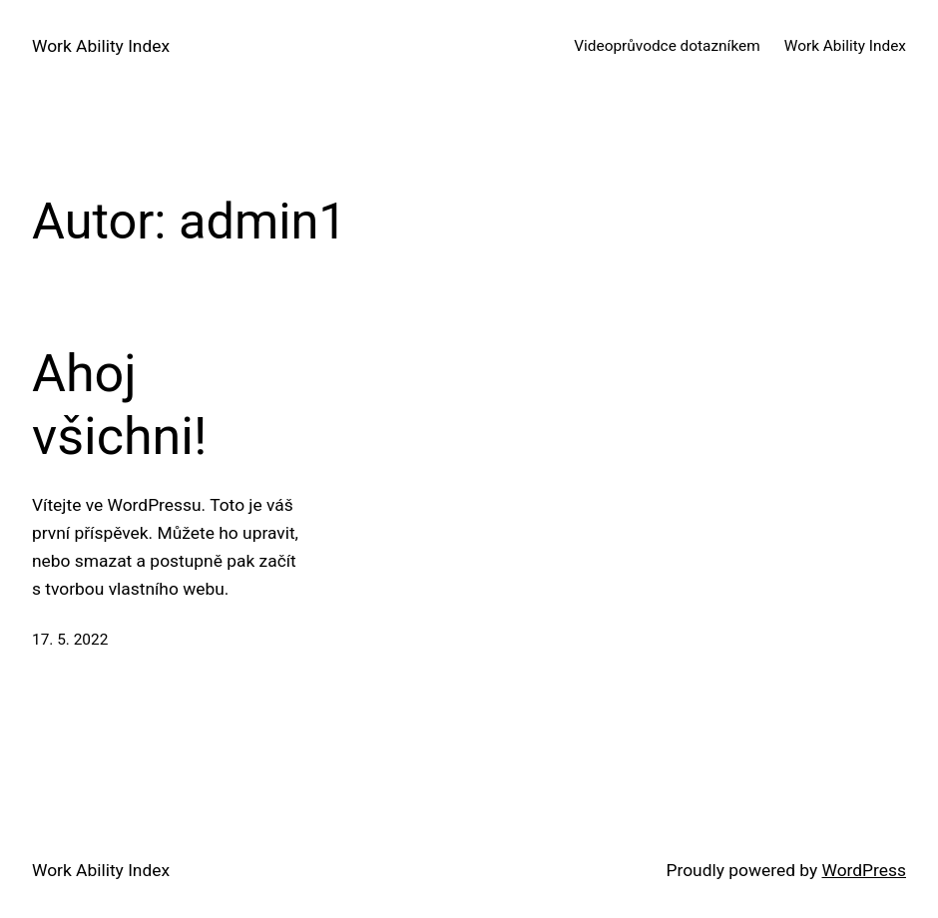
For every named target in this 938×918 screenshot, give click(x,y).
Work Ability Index (101, 46)
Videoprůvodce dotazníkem (666, 46)
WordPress (864, 870)
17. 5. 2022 (70, 640)
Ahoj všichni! (119, 404)
